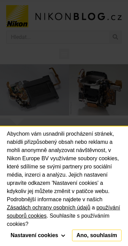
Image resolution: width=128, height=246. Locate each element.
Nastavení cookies (38, 235)
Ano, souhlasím (96, 235)
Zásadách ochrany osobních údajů (48, 207)
